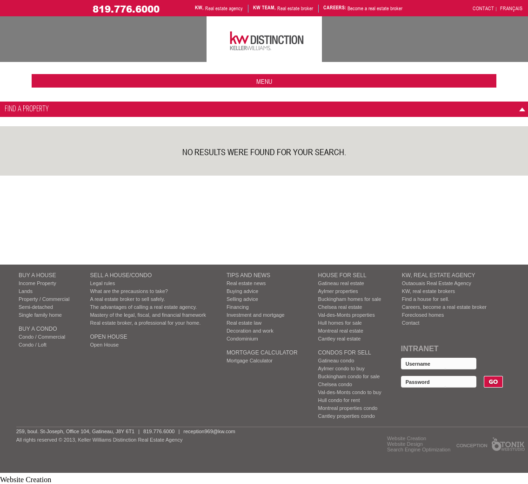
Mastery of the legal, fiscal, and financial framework (148, 315)
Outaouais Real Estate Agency (436, 283)
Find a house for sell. (425, 299)
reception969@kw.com (209, 431)
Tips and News (248, 275)
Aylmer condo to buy (341, 368)
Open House (108, 337)
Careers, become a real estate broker (444, 307)
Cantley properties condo (346, 416)
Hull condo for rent (339, 400)
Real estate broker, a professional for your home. (145, 323)
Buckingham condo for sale (349, 376)
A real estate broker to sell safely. (127, 299)
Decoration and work (250, 331)
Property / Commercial (44, 299)
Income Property (37, 283)
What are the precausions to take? (129, 291)
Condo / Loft (33, 345)
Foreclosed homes (423, 315)
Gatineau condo (336, 360)
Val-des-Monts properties (346, 315)
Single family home (40, 315)
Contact (411, 323)
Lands (26, 291)
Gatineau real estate (341, 283)
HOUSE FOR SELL (342, 275)
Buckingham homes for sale (349, 299)
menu (264, 81)
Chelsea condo (335, 384)
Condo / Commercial (42, 337)
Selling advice (242, 299)
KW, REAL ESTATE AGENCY (438, 275)
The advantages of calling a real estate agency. (143, 307)
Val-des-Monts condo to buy (349, 392)
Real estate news (246, 283)
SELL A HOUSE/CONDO (121, 275)
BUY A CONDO (38, 329)
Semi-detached (36, 307)
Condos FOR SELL (344, 352)
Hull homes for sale (340, 323)
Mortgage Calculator (262, 352)
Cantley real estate (339, 338)
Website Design (405, 444)
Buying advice (243, 291)
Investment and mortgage (256, 315)
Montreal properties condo (348, 408)
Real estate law (244, 323)
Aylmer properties (338, 291)
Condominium (242, 338)
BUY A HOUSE (37, 275)
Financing (238, 307)
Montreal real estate (340, 331)
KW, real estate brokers (428, 291)
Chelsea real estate (340, 307)
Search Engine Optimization (418, 449)
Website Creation (406, 438)
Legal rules (102, 283)
